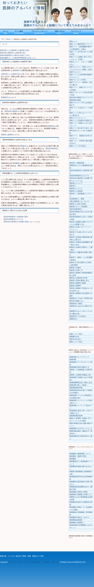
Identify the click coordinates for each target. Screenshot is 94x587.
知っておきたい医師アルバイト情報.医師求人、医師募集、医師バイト (33, 562)
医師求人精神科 (7, 135)
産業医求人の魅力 (75, 303)
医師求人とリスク (75, 188)
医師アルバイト (75, 72)
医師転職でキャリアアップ (79, 357)
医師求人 (8, 39)
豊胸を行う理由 (38, 556)
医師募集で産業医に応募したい (80, 494)
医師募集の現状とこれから (79, 517)
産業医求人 (5, 97)
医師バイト (73, 41)
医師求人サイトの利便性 (78, 206)
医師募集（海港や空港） (78, 456)
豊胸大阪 (3, 556)
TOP (2, 39)
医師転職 (72, 359)
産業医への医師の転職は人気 (80, 375)
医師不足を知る (75, 339)
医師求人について (75, 183)
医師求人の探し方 (75, 270)
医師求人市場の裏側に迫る (79, 280)
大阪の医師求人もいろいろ (79, 201)
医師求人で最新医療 (76, 163)
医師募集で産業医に (76, 522)
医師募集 (16, 163)
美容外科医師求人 (52, 148)
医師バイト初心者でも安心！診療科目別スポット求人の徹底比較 (80, 130)
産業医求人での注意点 (77, 316)
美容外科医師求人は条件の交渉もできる (15, 55)
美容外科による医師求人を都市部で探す (15, 50)
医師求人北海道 (75, 268)
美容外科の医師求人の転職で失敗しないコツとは (22, 222)
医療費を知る (74, 336)
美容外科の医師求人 (11, 111)
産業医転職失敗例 (75, 416)
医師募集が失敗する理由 (78, 492)
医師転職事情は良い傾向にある (80, 382)
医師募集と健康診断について (80, 454)
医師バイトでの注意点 (77, 146)
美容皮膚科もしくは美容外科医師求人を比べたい (18, 58)
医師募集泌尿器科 (75, 520)
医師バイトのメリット (77, 118)
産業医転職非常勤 (75, 388)
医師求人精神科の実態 (77, 283)
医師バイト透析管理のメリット (80, 44)
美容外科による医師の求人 (11, 74)
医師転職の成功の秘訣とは (79, 367)
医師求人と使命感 (75, 191)
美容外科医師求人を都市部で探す (16, 217)
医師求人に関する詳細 (77, 204)
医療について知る (75, 334)
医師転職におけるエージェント (80, 428)
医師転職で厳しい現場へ (78, 385)
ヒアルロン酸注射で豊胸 (17, 556)
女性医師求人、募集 (76, 199)
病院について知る (75, 342)
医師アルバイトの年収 (77, 80)
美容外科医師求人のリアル (13, 219)
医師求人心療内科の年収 (78, 278)
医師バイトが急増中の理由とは (80, 120)
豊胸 (29, 556)
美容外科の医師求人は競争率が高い (13, 53)
